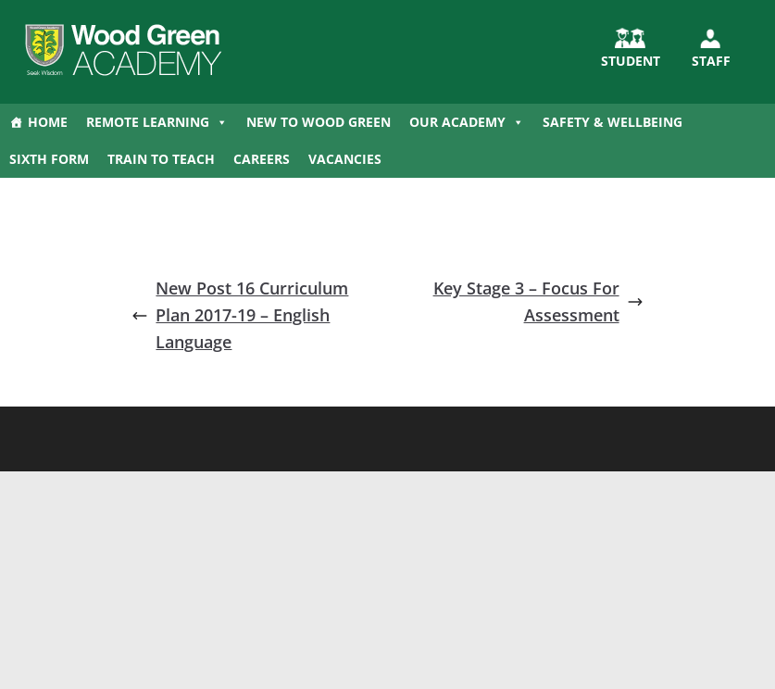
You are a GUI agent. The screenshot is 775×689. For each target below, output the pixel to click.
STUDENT (630, 60)
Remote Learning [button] (157, 122)
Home (48, 122)
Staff (711, 60)
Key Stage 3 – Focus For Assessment (538, 301)
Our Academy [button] (466, 122)
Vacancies (344, 159)
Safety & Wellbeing (612, 122)
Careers (261, 159)
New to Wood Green (318, 122)
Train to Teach (161, 159)
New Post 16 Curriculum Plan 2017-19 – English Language (239, 315)
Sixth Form (49, 159)
